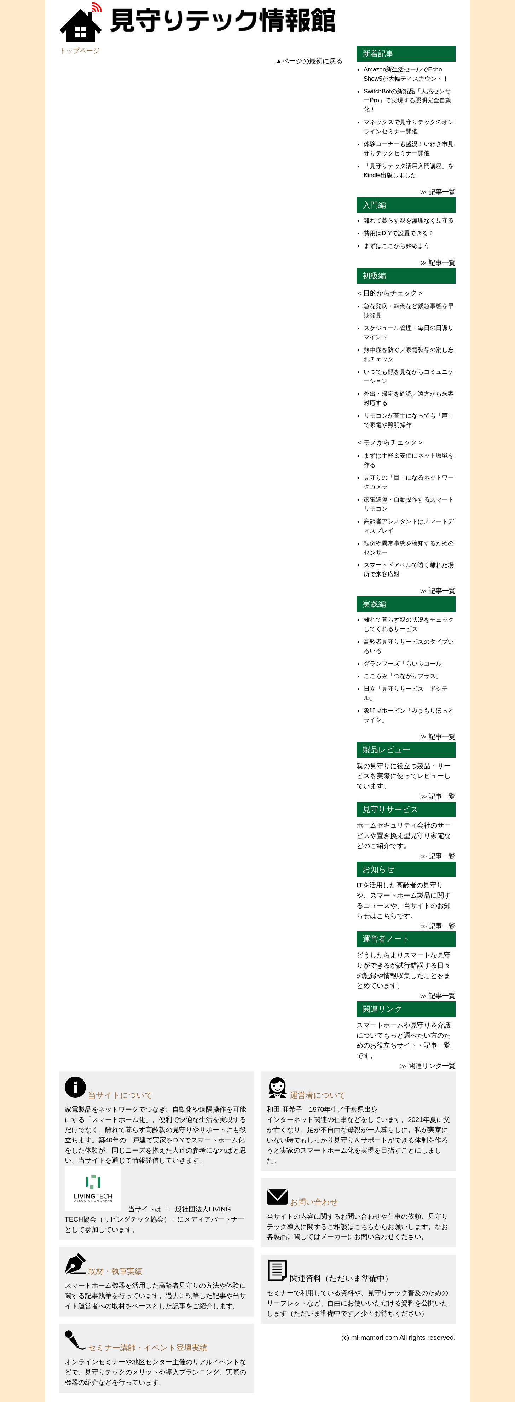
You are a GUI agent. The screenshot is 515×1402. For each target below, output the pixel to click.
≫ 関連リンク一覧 (428, 1066)
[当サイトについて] (156, 1089)
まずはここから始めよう (397, 245)
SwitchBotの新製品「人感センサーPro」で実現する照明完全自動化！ (407, 100)
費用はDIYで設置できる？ (399, 233)
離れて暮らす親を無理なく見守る (409, 220)
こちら (364, 1226)
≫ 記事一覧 (438, 192)
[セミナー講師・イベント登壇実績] (156, 1341)
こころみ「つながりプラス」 (403, 675)
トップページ (79, 50)
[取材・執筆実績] (156, 1265)
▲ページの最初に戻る (309, 61)
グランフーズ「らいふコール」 (406, 663)
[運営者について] (358, 1089)
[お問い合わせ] (358, 1195)
